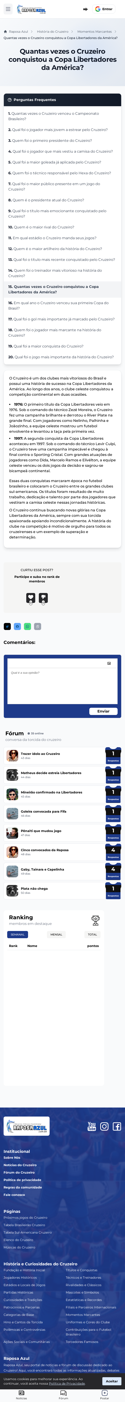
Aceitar (112, 1381)
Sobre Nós (12, 1158)
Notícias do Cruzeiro (20, 1165)
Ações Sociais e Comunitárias (27, 1342)
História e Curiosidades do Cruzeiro (40, 1264)
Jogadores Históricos (20, 1278)
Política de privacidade (22, 1180)
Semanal (17, 934)
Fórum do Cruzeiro (19, 1172)
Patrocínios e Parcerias (22, 1307)
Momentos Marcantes (83, 1315)
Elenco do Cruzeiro (18, 1240)
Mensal (56, 934)
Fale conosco (14, 1195)
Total (92, 934)
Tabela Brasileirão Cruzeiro (24, 1225)
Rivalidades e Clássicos (83, 1285)
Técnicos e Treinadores (83, 1278)
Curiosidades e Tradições (23, 1300)
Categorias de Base (19, 1315)
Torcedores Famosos (82, 1342)
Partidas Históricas (18, 1292)
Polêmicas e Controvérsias (24, 1330)
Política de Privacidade (67, 1383)
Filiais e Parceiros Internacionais (91, 1307)
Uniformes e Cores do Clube (88, 1322)
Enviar (103, 711)
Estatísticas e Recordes (84, 1300)
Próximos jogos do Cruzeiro (25, 1218)
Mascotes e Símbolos (82, 1292)
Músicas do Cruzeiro (19, 1247)
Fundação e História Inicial (24, 1270)
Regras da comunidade (23, 1187)
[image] (109, 663)
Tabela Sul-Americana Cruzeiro (28, 1232)
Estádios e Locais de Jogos (24, 1285)
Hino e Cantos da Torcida (23, 1322)
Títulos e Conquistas (81, 1270)
